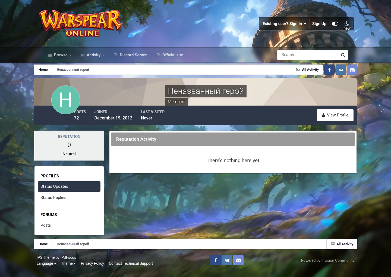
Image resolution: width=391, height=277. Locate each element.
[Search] (289, 62)
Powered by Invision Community (321, 266)
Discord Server (133, 62)
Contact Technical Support (137, 269)
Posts (54, 231)
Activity (94, 62)
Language (53, 269)
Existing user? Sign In (279, 27)
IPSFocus (75, 263)
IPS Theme (52, 263)
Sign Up (313, 27)
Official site (172, 62)
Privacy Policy (99, 269)
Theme (75, 269)
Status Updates (63, 192)
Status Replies (62, 203)
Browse (61, 62)
